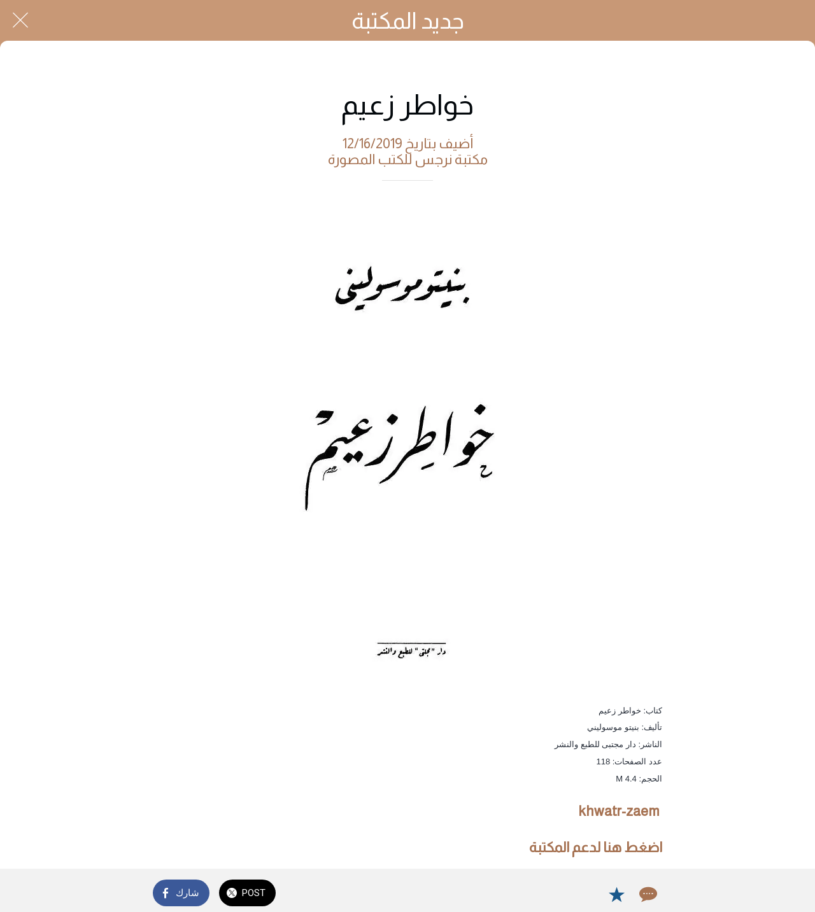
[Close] (20, 20)
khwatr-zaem (619, 811)
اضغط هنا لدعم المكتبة (595, 847)
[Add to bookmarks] (616, 894)
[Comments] (647, 894)
